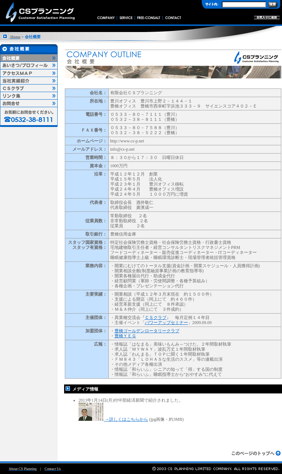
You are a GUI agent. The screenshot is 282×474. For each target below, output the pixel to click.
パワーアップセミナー (166, 322)
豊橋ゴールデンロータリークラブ (147, 330)
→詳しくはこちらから (113, 419)
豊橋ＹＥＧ (125, 335)
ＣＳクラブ (155, 317)
